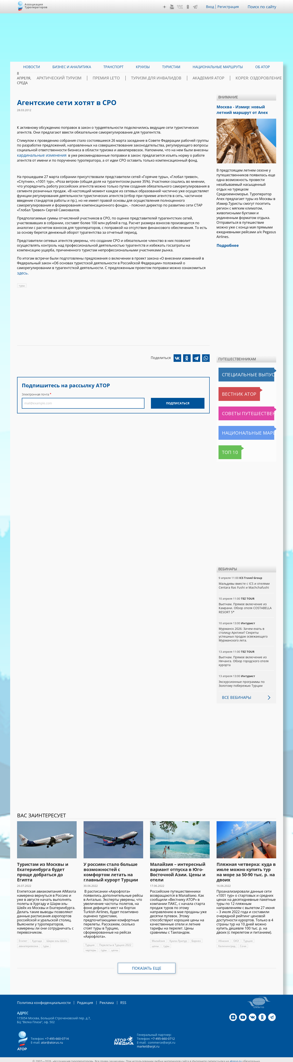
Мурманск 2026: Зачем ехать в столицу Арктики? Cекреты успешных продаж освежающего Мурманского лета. (246, 632)
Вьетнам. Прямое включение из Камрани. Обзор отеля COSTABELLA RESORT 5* (245, 605)
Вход (213, 6)
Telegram (198, 7)
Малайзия (158, 938)
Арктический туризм (90, 78)
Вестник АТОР (230, 391)
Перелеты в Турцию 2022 (114, 942)
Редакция (78, 1000)
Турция (89, 942)
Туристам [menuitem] (171, 67)
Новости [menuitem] (31, 67)
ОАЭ (235, 938)
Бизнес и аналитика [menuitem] (71, 67)
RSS (113, 1000)
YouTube (175, 7)
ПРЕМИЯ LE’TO (129, 78)
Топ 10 (225, 450)
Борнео (195, 938)
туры (22, 284)
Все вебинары (235, 694)
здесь (21, 271)
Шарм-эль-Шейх (56, 938)
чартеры (90, 947)
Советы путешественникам (242, 411)
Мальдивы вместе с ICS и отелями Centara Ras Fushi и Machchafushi (244, 583)
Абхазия (223, 938)
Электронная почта (35, 393)
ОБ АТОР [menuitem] (262, 67)
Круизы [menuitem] (143, 67)
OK (191, 7)
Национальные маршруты (241, 430)
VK (183, 7)
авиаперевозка (28, 943)
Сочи (221, 943)
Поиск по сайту (263, 6)
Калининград (265, 938)
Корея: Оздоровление (255, 78)
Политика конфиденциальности (41, 1000)
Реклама (98, 1000)
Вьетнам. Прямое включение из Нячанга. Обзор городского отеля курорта (243, 658)
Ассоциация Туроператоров (36, 5)
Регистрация (231, 6)
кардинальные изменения (39, 154)
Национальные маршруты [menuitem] (218, 67)
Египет (23, 938)
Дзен (167, 7)
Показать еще (146, 965)
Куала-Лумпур (177, 938)
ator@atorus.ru (52, 1039)
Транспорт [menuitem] (113, 67)
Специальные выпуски (238, 372)
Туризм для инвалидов (170, 78)
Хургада (37, 938)
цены (114, 947)
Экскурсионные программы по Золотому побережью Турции (241, 681)
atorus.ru (236, 1058)
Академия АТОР (214, 78)
